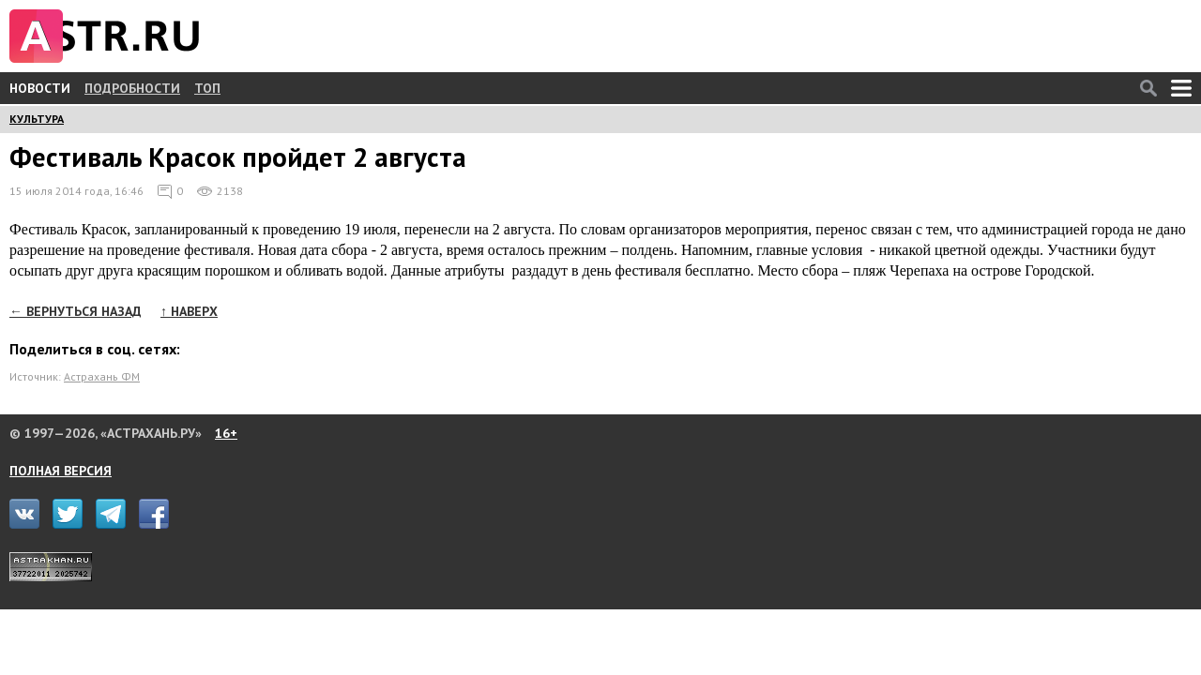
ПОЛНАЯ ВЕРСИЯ (60, 470)
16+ (226, 433)
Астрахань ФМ (102, 376)
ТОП (207, 88)
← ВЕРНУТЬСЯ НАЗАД (75, 311)
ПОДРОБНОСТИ (132, 88)
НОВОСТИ (39, 88)
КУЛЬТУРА (36, 119)
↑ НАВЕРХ (189, 311)
